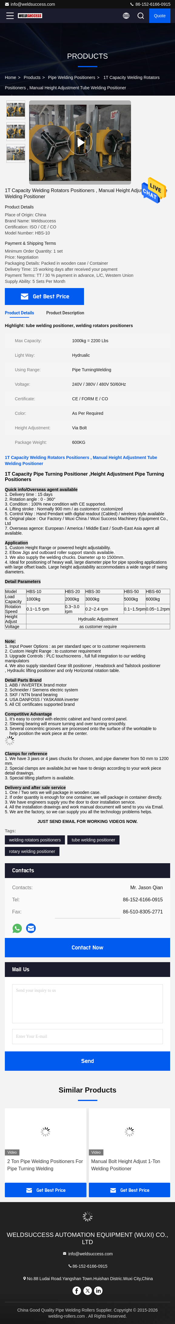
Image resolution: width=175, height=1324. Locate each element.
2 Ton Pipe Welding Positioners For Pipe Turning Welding (45, 1165)
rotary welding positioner (32, 851)
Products (32, 77)
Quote (160, 15)
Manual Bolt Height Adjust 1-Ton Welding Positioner (125, 1165)
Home (10, 77)
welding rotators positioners (35, 839)
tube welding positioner (93, 839)
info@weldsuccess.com (30, 4)
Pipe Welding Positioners (71, 77)
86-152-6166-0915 (150, 4)
